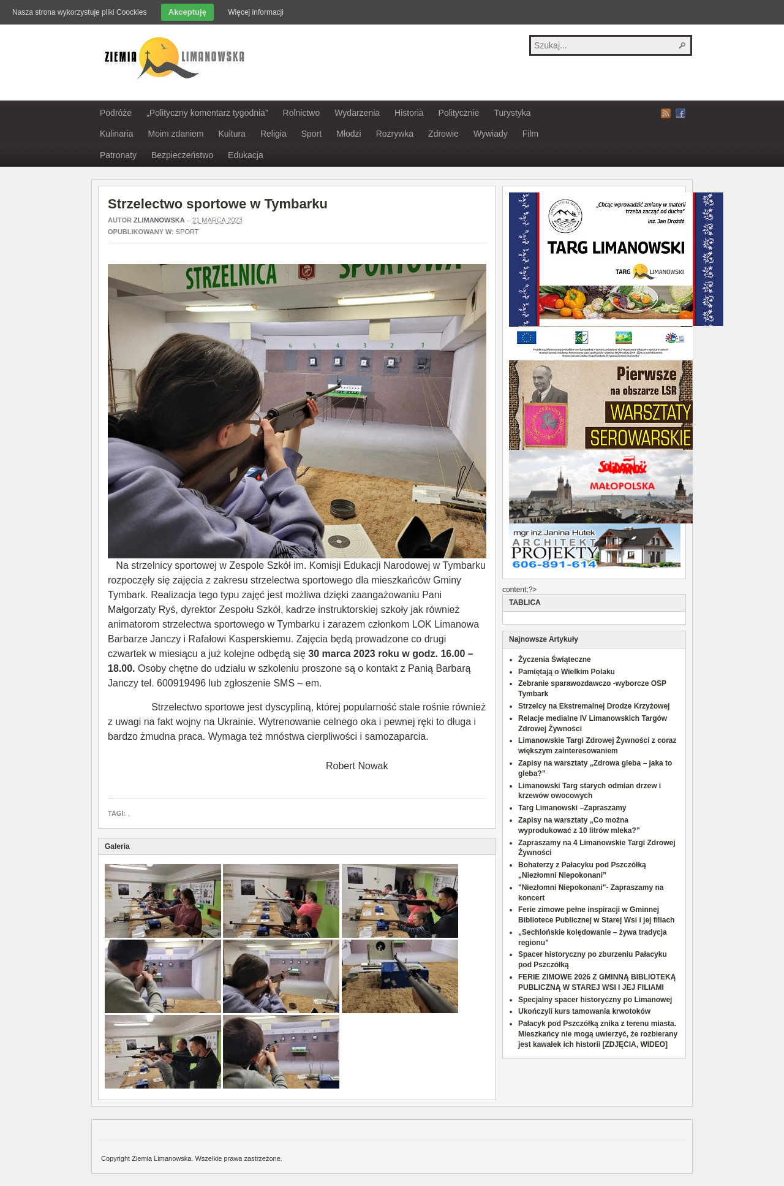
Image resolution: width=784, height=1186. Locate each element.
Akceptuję (187, 12)
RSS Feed (666, 113)
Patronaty (118, 155)
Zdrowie (443, 134)
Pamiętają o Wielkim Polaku (566, 671)
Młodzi (348, 134)
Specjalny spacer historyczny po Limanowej (595, 999)
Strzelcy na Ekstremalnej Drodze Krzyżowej (593, 706)
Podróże (116, 113)
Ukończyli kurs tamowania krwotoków (584, 1011)
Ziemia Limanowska (172, 57)
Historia (408, 113)
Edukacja (245, 155)
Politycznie (459, 113)
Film (530, 134)
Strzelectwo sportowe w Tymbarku (218, 203)
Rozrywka (394, 134)
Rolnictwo (301, 113)
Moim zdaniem (175, 134)
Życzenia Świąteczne (554, 659)
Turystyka (512, 113)
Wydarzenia (357, 113)
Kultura (232, 134)
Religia (273, 134)
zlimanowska (159, 220)
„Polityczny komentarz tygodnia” (207, 113)
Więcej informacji (256, 12)
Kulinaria (116, 134)
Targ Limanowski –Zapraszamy (572, 808)
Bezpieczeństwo (182, 155)
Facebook (680, 113)
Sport (311, 134)
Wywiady (490, 134)
